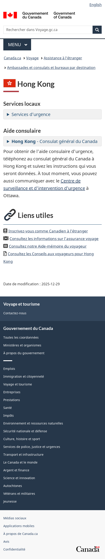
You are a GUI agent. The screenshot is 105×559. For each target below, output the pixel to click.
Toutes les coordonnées (21, 337)
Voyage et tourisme (17, 384)
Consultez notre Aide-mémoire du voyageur (48, 246)
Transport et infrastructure (23, 454)
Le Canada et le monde (20, 462)
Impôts (8, 415)
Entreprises (11, 392)
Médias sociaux (14, 518)
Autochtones (12, 486)
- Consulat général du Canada (54, 141)
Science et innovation (19, 478)
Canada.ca (12, 58)
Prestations (11, 400)
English (95, 4)
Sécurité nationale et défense (25, 431)
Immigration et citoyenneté (23, 376)
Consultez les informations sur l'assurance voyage (54, 238)
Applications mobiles (18, 526)
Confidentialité (14, 549)
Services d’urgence (31, 114)
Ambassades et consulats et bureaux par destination (51, 67)
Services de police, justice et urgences (31, 447)
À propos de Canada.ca (20, 534)
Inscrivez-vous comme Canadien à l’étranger (48, 231)
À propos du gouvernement (23, 353)
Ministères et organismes (22, 345)
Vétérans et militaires (19, 493)
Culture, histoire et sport (21, 439)
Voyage (32, 58)
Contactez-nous (14, 313)
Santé (7, 408)
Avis (6, 541)
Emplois (9, 368)
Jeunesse (10, 501)
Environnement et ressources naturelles (33, 423)
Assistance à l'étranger (63, 58)
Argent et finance (16, 470)
